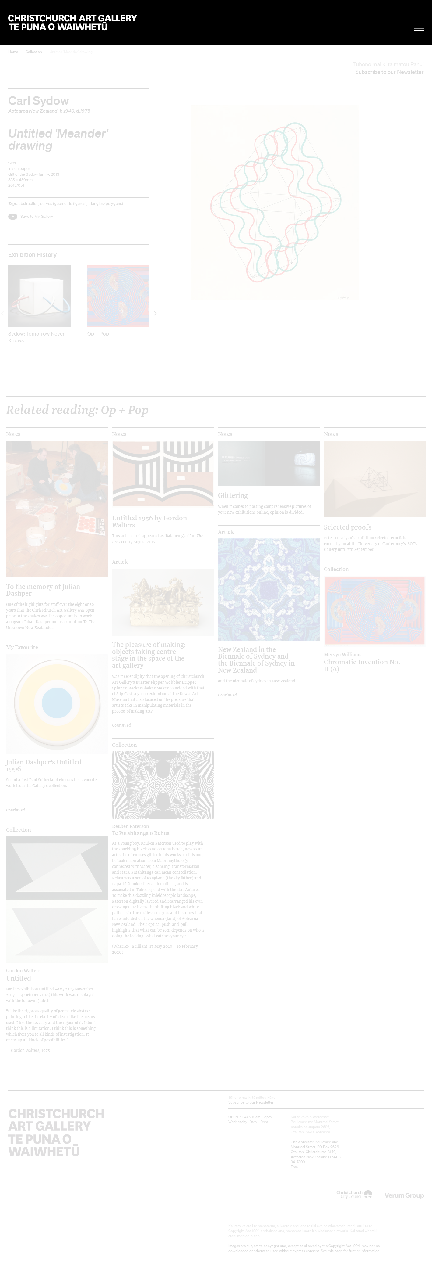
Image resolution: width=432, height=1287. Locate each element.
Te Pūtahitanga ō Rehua (150, 830)
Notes (13, 434)
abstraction (28, 203)
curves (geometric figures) (63, 203)
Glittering (233, 495)
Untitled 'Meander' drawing (71, 51)
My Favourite (22, 647)
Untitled (44, 974)
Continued (15, 810)
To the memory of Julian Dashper (43, 590)
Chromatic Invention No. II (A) (362, 662)
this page (335, 1250)
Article (120, 562)
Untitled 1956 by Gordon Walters (149, 521)
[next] (155, 313)
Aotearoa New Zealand (33, 111)
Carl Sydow (38, 100)
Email (295, 1166)
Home (13, 51)
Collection (34, 51)
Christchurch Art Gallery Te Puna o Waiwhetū (72, 22)
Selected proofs (347, 526)
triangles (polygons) (105, 203)
